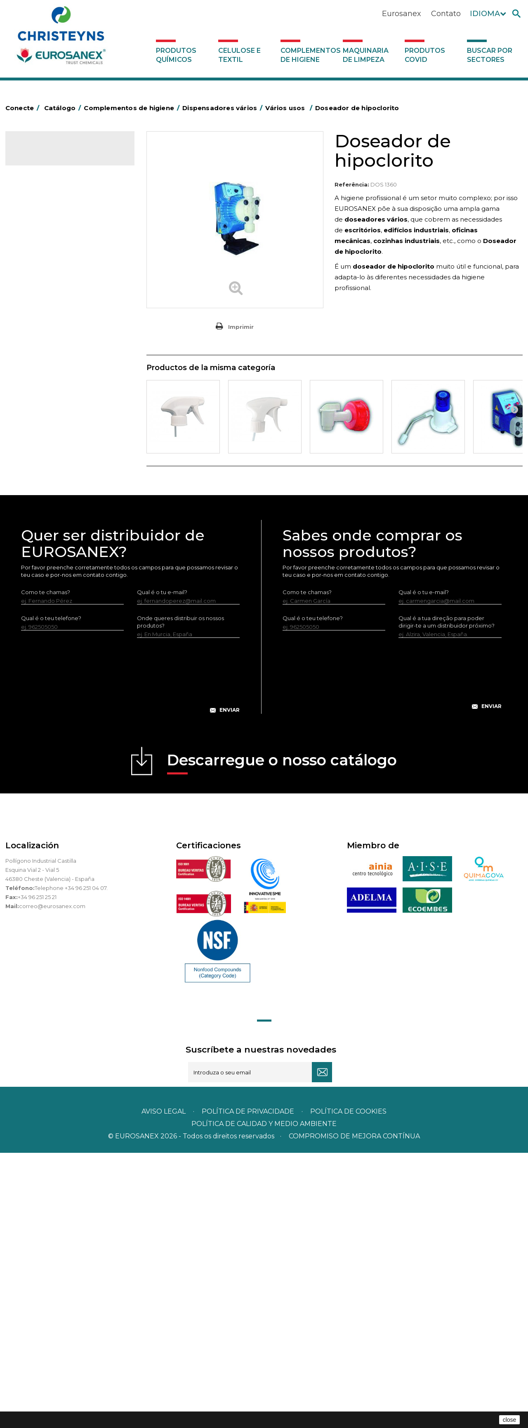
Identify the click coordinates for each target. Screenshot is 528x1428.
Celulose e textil (239, 55)
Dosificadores (40, 504)
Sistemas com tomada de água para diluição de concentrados (68, 616)
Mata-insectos (40, 402)
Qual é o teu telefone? (51, 893)
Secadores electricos (50, 466)
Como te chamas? (45, 867)
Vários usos (42, 530)
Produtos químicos (176, 55)
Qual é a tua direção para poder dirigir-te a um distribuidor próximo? (446, 897)
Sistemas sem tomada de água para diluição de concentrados (68, 590)
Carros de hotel (42, 286)
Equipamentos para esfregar (59, 325)
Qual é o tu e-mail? (162, 867)
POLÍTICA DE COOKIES (348, 1386)
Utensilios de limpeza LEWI (57, 491)
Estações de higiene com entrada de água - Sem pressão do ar (71, 564)
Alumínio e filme (43, 235)
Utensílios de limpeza (50, 478)
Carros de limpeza (46, 299)
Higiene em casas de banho (59, 389)
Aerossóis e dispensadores (57, 223)
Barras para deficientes (52, 248)
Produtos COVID (425, 55)
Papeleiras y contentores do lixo (64, 312)
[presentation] (130, 957)
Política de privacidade (248, 1386)
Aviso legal (163, 1386)
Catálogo (44, 155)
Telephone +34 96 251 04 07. (71, 1163)
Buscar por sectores (489, 55)
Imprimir (241, 326)
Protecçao (36, 440)
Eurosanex (401, 13)
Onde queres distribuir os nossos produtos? (180, 897)
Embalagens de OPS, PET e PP (62, 338)
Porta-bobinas (40, 427)
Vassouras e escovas (48, 350)
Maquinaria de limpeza (366, 55)
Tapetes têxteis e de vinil (54, 376)
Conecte (23, 108)
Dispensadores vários (50, 517)
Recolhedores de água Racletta (64, 453)
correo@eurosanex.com (52, 1181)
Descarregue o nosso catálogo (282, 1038)
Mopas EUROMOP (46, 414)
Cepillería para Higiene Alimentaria (68, 363)
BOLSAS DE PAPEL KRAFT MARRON (69, 274)
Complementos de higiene (309, 55)
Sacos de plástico (45, 261)
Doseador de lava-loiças (60, 544)
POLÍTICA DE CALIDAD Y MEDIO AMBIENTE (264, 1399)
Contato (446, 13)
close (509, 1419)
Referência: (352, 184)
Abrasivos (34, 210)
